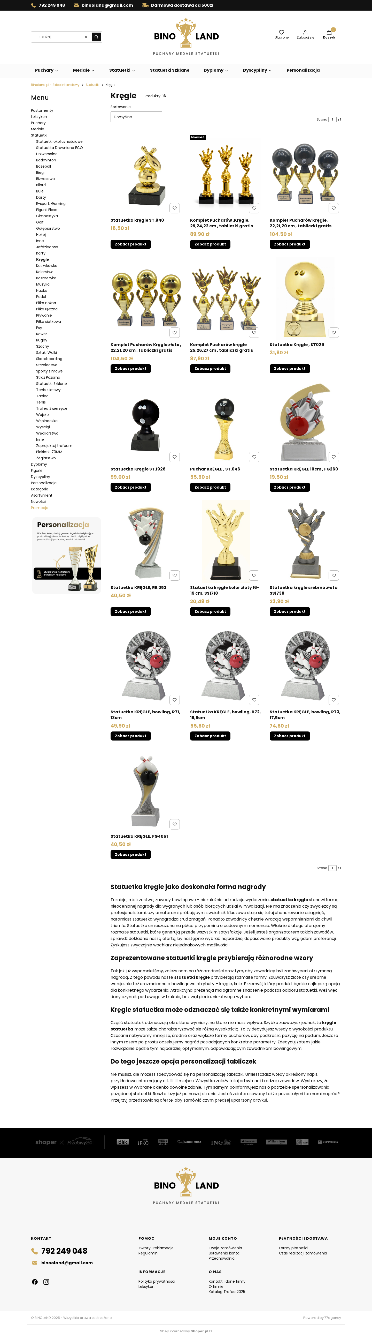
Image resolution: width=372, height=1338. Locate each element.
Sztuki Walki (46, 352)
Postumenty (42, 110)
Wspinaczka (47, 420)
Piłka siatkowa (48, 321)
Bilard (41, 185)
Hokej (41, 234)
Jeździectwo (47, 247)
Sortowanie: (121, 106)
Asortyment (41, 495)
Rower (41, 334)
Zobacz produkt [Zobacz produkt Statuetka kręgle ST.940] (130, 244)
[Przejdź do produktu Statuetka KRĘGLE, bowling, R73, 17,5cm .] (305, 665)
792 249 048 (52, 5)
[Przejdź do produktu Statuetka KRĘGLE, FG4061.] (146, 790)
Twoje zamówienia (225, 1248)
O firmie (216, 1286)
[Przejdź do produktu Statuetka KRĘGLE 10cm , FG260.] (305, 423)
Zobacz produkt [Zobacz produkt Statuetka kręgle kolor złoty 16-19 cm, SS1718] (210, 611)
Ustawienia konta (224, 1253)
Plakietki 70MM (49, 451)
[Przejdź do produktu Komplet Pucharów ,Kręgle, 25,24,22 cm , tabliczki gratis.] (225, 174)
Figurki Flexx (46, 209)
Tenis (41, 402)
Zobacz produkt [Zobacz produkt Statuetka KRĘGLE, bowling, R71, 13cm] (130, 735)
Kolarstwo (44, 271)
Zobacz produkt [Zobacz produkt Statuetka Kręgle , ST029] (290, 368)
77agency (332, 1317)
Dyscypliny (40, 476)
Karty (40, 253)
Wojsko (42, 414)
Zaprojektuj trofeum (54, 445)
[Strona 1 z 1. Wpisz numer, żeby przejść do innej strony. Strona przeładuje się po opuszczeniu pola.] (332, 119)
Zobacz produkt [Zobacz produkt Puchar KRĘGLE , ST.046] (210, 487)
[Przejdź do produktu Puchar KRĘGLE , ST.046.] (225, 423)
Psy (39, 327)
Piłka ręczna (47, 309)
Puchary (38, 122)
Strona (322, 119)
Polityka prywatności (156, 1281)
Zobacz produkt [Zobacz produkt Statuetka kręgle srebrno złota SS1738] (290, 611)
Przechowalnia (222, 1258)
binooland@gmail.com (107, 5)
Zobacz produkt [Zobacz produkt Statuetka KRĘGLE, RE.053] (130, 611)
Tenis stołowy (48, 389)
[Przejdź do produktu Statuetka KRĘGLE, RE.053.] (146, 541)
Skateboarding (49, 358)
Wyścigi (43, 427)
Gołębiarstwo (48, 228)
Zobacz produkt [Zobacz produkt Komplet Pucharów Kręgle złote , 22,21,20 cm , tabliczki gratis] (130, 368)
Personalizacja (44, 482)
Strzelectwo (46, 365)
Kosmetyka (46, 278)
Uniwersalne (47, 153)
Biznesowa (45, 178)
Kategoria (39, 489)
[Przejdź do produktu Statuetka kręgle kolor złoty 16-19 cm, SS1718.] (225, 541)
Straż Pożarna (48, 377)
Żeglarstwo (46, 458)
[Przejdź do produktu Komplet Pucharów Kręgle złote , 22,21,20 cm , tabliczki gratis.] (146, 298)
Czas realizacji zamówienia (303, 1253)
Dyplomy (39, 464)
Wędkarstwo (47, 433)
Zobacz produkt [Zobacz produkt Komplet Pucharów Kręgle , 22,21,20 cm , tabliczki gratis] (290, 244)
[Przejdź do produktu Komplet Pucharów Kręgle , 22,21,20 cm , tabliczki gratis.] (305, 174)
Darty (41, 197)
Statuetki (92, 85)
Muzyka (43, 284)
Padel (41, 296)
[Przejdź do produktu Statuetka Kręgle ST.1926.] (146, 423)
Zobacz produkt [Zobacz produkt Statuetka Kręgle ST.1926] (130, 487)
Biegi (40, 172)
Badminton (46, 160)
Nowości (38, 501)
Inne (40, 240)
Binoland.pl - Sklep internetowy (55, 85)
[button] (96, 37)
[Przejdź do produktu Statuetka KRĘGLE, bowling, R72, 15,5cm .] (225, 665)
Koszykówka (46, 265)
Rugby (41, 340)
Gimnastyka (47, 216)
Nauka (41, 290)
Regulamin (148, 1253)
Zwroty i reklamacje (156, 1248)
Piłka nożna (46, 302)
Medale (37, 129)
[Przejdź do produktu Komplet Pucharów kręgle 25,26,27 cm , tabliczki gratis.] (225, 298)
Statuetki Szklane (51, 383)
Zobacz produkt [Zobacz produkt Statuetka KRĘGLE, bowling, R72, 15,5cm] (210, 735)
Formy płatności (293, 1248)
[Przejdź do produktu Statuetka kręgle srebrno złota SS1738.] (305, 541)
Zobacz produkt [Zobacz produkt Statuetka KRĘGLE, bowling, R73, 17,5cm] (290, 735)
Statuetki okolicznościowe (59, 141)
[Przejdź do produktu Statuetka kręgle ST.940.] (146, 174)
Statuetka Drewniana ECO (59, 147)
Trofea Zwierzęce (51, 408)
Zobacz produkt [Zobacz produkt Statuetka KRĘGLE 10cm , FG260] (290, 487)
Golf (40, 222)
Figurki (36, 470)
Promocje (39, 507)
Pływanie (44, 315)
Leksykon (39, 116)
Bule (40, 191)
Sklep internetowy (184, 1331)
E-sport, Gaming (51, 203)
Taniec (42, 396)
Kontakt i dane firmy (227, 1281)
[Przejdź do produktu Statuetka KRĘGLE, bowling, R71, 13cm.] (146, 665)
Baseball (43, 166)
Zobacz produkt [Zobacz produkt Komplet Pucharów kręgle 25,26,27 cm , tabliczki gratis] (210, 368)
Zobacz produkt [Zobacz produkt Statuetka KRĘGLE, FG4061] (130, 854)
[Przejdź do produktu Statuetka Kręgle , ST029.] (305, 298)
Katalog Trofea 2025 (227, 1291)
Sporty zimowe (49, 371)
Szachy (42, 346)
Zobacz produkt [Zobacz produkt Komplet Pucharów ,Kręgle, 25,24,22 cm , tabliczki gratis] (210, 244)
